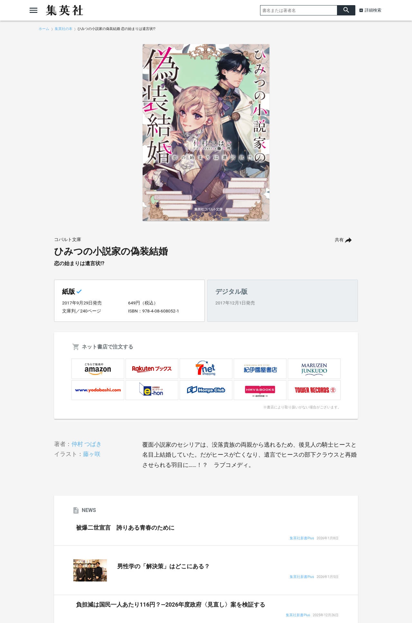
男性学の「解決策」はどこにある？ (163, 566)
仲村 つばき (86, 444)
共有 (339, 239)
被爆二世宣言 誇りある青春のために (125, 528)
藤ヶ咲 (91, 454)
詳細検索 (373, 10)
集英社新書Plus (302, 538)
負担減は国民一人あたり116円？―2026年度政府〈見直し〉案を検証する (170, 604)
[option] (206, 132)
